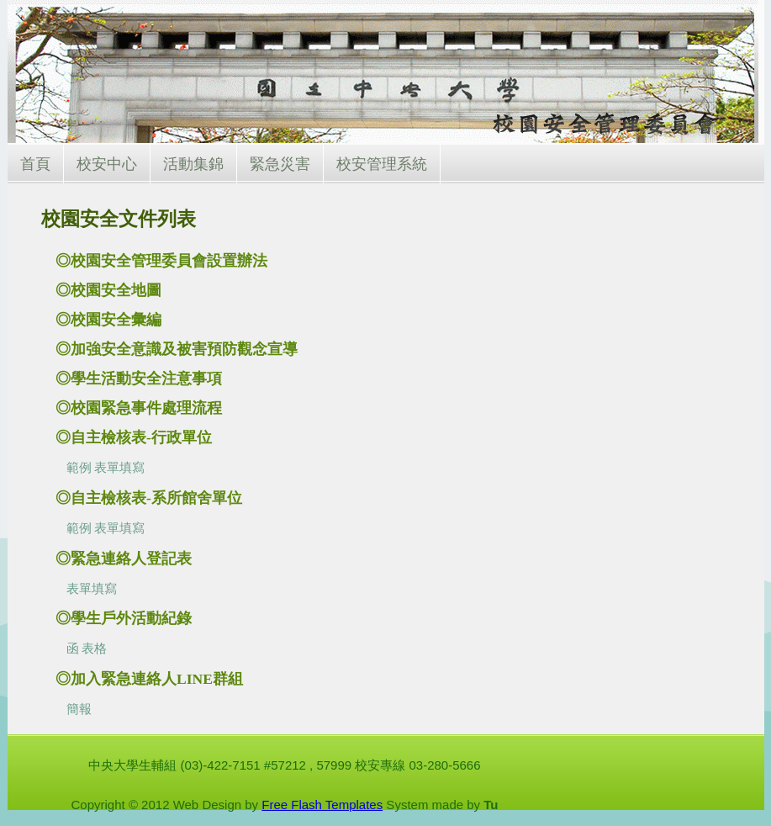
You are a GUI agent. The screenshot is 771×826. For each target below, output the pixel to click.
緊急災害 (280, 164)
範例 (79, 467)
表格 (94, 648)
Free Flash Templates (322, 804)
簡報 (79, 709)
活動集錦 (193, 164)
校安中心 (107, 164)
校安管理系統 (381, 164)
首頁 (35, 164)
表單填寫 (119, 467)
